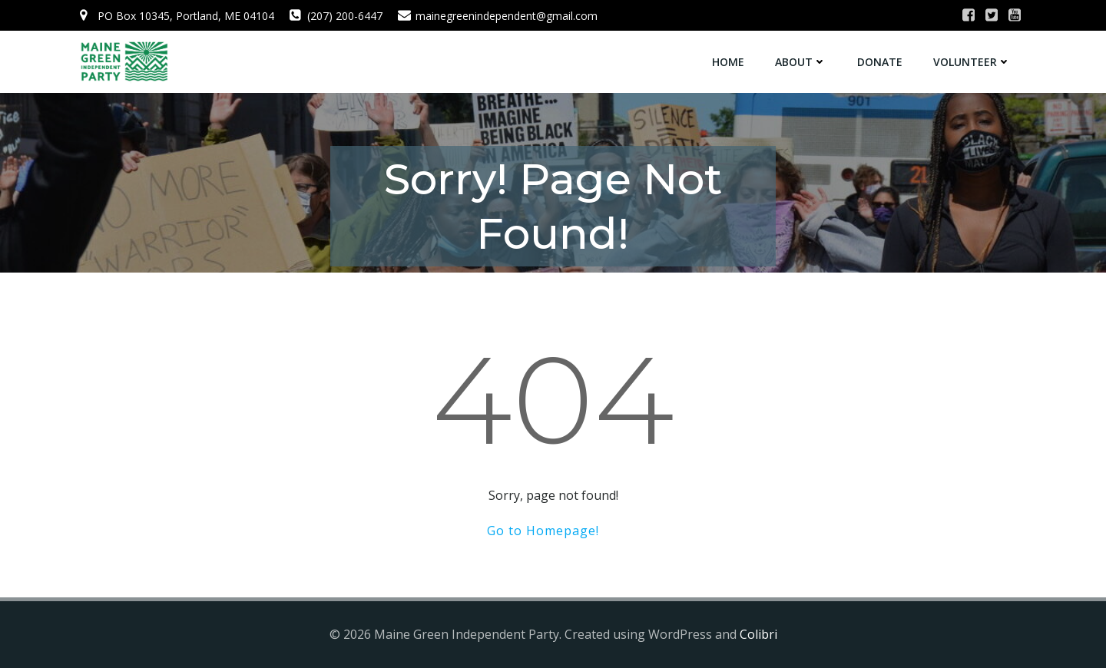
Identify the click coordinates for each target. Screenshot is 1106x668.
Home (728, 62)
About (800, 62)
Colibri (758, 634)
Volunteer (972, 62)
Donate (879, 62)
